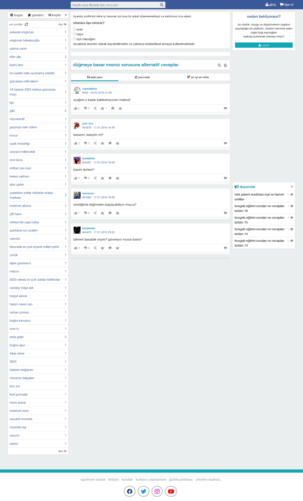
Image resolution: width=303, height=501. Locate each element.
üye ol (286, 5)
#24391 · (98, 162)
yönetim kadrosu (208, 479)
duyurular (245, 187)
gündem (36, 15)
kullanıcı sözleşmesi (151, 479)
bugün (16, 15)
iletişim (113, 479)
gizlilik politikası (181, 479)
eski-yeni (94, 77)
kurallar (127, 479)
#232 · (97, 92)
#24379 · (98, 127)
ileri (62, 24)
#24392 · (98, 197)
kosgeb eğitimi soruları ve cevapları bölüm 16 (264, 208)
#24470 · (98, 232)
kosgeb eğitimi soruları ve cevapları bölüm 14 (264, 231)
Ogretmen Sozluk (35, 5)
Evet (78, 29)
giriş (271, 5)
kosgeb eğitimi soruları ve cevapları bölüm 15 (264, 219)
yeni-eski (142, 77)
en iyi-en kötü (198, 77)
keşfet (54, 15)
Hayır (78, 34)
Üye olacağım (84, 39)
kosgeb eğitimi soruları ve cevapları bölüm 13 (264, 242)
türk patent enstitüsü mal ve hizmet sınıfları (264, 196)
